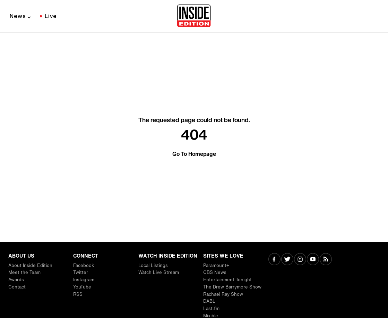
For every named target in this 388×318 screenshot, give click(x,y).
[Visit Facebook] (274, 260)
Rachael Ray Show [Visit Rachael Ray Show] (223, 294)
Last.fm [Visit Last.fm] (211, 308)
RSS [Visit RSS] (78, 294)
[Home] (194, 16)
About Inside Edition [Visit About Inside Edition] (30, 265)
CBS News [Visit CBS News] (214, 272)
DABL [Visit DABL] (209, 301)
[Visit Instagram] (300, 260)
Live (51, 16)
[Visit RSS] (326, 260)
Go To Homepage (194, 154)
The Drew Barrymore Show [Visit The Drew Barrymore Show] (232, 287)
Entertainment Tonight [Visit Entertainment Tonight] (227, 279)
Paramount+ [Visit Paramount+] (216, 265)
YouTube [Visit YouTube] (82, 287)
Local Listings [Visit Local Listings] (153, 265)
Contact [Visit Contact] (17, 287)
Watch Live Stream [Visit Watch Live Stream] (158, 272)
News (18, 16)
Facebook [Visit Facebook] (83, 265)
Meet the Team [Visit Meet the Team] (24, 272)
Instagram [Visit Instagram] (83, 279)
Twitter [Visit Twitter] (80, 272)
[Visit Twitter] (287, 260)
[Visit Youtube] (313, 260)
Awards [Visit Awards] (16, 279)
